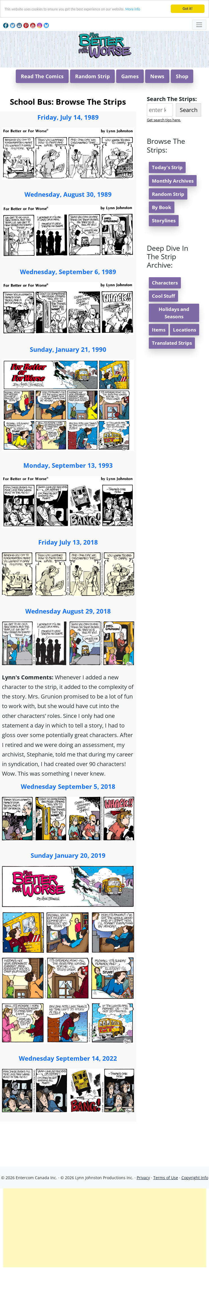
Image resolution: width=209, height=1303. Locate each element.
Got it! (187, 8)
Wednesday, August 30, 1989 (68, 228)
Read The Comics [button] (42, 110)
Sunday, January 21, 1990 (68, 383)
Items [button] (158, 363)
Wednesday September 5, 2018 (68, 820)
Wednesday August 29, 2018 (68, 645)
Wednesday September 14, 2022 (68, 1092)
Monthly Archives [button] (173, 214)
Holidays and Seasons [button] (174, 346)
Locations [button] (184, 363)
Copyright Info (194, 1211)
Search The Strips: (172, 132)
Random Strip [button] (92, 110)
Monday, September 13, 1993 (68, 499)
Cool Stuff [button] (163, 329)
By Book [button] (161, 241)
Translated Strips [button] (172, 376)
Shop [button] (182, 110)
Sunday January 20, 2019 (68, 889)
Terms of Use (165, 1211)
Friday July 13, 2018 (68, 576)
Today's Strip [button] (167, 201)
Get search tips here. (164, 153)
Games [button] (130, 110)
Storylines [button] (164, 254)
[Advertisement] (104, 1261)
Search (188, 143)
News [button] (157, 110)
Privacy (143, 1211)
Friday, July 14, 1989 (68, 151)
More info (137, 9)
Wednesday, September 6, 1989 (68, 305)
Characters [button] (165, 316)
